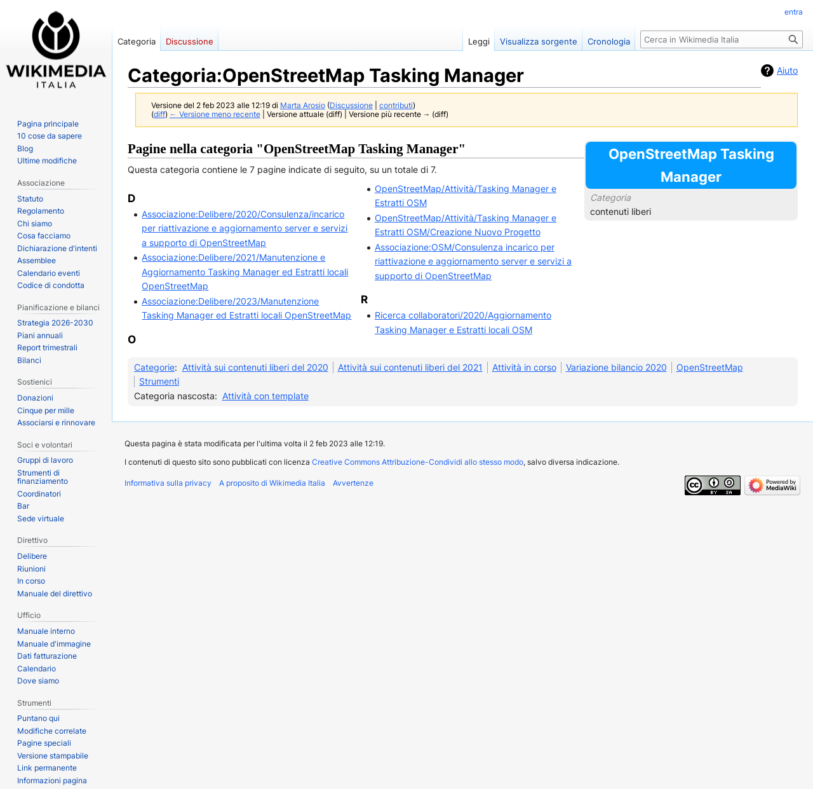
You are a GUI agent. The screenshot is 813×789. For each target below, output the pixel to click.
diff (159, 114)
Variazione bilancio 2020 (616, 367)
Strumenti (159, 381)
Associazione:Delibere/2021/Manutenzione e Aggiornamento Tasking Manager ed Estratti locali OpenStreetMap (245, 271)
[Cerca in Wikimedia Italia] (721, 39)
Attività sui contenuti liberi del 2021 (410, 367)
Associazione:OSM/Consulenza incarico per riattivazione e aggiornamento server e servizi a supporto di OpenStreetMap (473, 261)
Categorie (154, 367)
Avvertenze (353, 483)
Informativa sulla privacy (168, 483)
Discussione (351, 105)
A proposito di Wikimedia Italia (272, 483)
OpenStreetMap (709, 367)
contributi (396, 105)
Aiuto (787, 70)
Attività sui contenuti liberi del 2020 (255, 367)
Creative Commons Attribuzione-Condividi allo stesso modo (417, 462)
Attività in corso (524, 367)
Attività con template (265, 395)
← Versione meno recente (215, 114)
